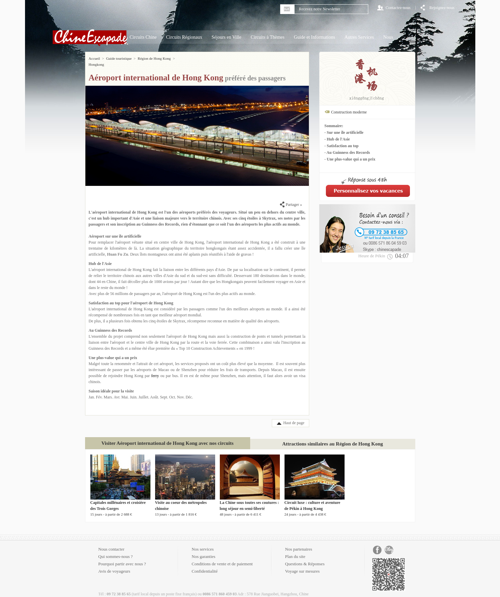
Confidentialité (205, 565)
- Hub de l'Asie (337, 139)
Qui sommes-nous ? (115, 550)
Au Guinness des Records (110, 324)
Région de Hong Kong (154, 58)
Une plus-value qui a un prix (113, 351)
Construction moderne (349, 112)
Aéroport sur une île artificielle (115, 230)
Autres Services (359, 37)
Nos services (203, 543)
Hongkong (184, 58)
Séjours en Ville (226, 37)
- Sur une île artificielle (344, 132)
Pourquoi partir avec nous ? (122, 557)
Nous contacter (111, 543)
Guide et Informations (314, 37)
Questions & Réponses (305, 557)
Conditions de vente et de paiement (222, 557)
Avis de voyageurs (114, 565)
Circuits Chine (143, 37)
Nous (388, 37)
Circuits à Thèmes (268, 37)
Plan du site (295, 550)
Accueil (94, 58)
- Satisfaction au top (342, 145)
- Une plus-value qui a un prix (350, 159)
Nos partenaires (298, 543)
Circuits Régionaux (184, 37)
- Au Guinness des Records (347, 152)
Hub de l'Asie (100, 257)
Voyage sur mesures (302, 565)
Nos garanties (203, 550)
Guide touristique (119, 58)
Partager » (291, 199)
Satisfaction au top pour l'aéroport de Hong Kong (131, 297)
